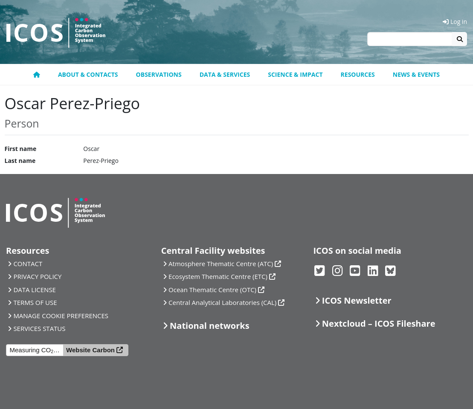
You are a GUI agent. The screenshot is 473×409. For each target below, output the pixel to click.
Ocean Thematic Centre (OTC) (212, 289)
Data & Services (225, 74)
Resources (358, 74)
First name (21, 149)
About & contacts (88, 74)
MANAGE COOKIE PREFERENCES (60, 315)
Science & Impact (295, 74)
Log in (455, 21)
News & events (416, 74)
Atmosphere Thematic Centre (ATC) (220, 263)
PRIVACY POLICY (37, 276)
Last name (20, 161)
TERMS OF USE (35, 302)
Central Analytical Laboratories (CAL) (222, 302)
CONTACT (27, 263)
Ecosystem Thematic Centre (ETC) (217, 276)
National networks (209, 325)
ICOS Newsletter (357, 300)
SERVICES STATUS (39, 328)
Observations (159, 74)
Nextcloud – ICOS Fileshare (378, 323)
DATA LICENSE (34, 289)
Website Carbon (90, 350)
